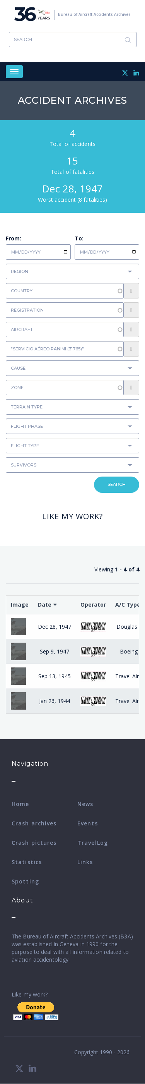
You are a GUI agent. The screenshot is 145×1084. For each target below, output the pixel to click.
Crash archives (34, 823)
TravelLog (92, 842)
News (85, 804)
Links (85, 862)
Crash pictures (34, 842)
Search (128, 39)
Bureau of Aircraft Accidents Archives (94, 14)
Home (20, 804)
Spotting (25, 881)
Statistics (27, 862)
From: (13, 238)
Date (44, 604)
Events (87, 823)
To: (79, 238)
